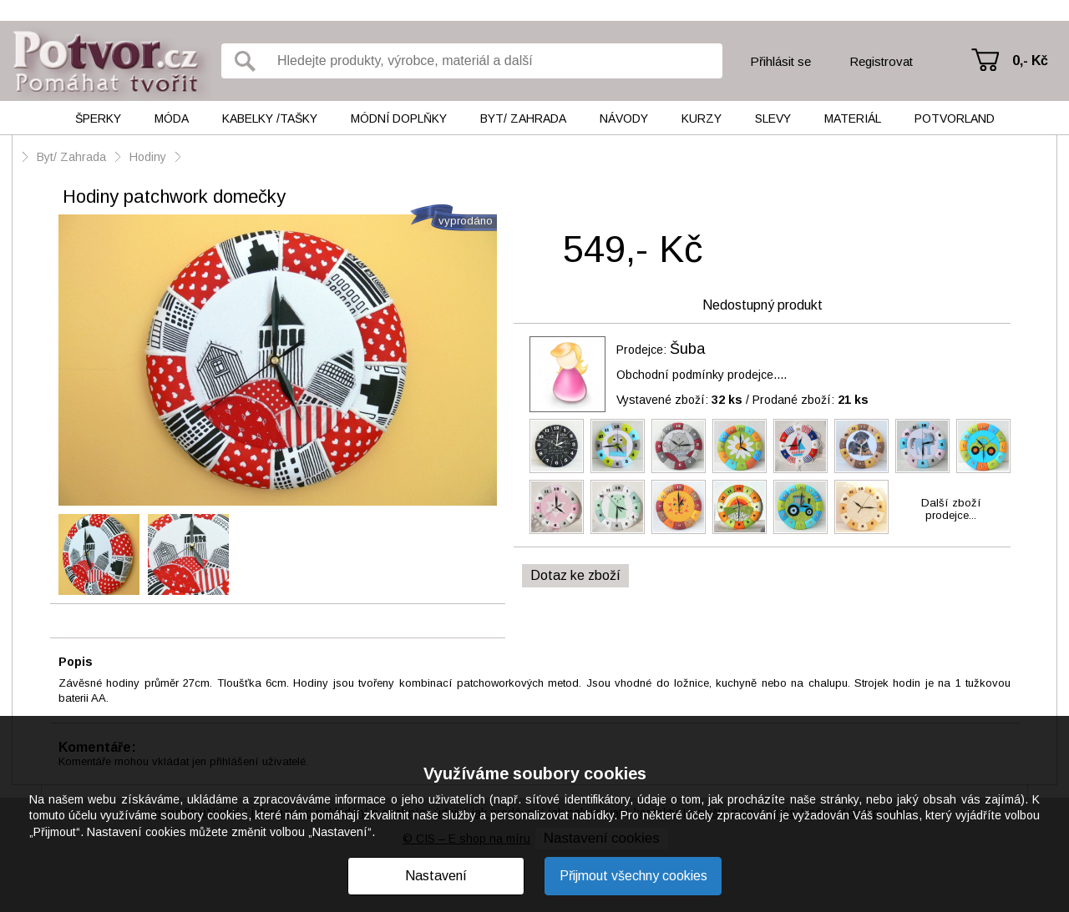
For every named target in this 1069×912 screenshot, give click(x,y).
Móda (172, 118)
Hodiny (147, 157)
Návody (624, 118)
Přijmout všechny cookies (633, 876)
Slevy (773, 118)
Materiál (852, 118)
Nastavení (436, 876)
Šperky (98, 118)
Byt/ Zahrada (523, 118)
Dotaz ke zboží (575, 575)
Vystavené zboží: (679, 399)
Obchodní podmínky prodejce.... (701, 374)
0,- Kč (1030, 60)
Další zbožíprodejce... (951, 509)
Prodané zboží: (810, 399)
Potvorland (954, 118)
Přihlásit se (780, 61)
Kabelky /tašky (269, 118)
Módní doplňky (399, 118)
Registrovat (881, 61)
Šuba (687, 348)
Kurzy (701, 118)
